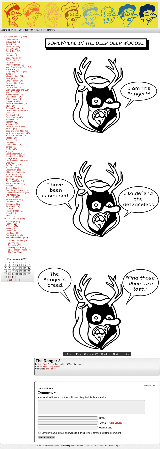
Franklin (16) (11, 53)
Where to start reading (37, 30)
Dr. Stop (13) (11, 208)
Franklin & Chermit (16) (16, 135)
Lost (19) (10, 142)
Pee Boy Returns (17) (15, 183)
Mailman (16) (11, 122)
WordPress (75, 446)
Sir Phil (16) (11, 44)
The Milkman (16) (13, 88)
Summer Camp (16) (14, 108)
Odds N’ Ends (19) (14, 58)
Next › (116, 354)
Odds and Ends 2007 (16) (17, 131)
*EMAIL (110, 422)
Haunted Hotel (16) (14, 156)
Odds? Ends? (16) (14, 145)
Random (105, 354)
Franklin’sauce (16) (14, 117)
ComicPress (88, 446)
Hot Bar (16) (11, 149)
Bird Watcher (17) (13, 165)
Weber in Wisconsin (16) (16, 104)
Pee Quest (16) (12, 115)
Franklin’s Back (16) (14, 211)
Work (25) (10, 78)
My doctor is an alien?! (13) (18, 133)
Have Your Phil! (44, 364)
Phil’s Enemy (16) (13, 99)
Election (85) (11, 231)
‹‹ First (68, 354)
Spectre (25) (13, 243)
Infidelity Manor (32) (17, 247)
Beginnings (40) (13, 222)
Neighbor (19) (12, 124)
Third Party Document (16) (17, 190)
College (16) (11, 158)
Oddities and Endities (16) (17, 192)
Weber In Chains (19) (15, 126)
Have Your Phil (80, 15)
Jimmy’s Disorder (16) (18, 241)
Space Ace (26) (12, 69)
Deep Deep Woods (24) (16, 72)
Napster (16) (11, 138)
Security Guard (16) (14, 188)
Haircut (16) (11, 213)
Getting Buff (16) (13, 42)
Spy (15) (10, 151)
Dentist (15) (11, 147)
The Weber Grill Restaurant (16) (13, 203)
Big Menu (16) (12, 179)
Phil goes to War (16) (15, 65)
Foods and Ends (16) (15, 181)
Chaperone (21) (13, 101)
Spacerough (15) (13, 170)
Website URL (105, 427)
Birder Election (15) (14, 199)
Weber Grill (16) (13, 46)
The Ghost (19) (12, 60)
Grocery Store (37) (14, 40)
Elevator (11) (11, 215)
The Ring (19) (12, 56)
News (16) (10, 106)
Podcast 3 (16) (12, 197)
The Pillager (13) (13, 195)
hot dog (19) (11, 129)
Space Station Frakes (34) (19, 250)
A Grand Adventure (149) (17, 237)
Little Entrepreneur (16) (16, 154)
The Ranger (51, 369)
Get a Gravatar (115, 423)
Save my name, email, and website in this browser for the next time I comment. (81, 433)
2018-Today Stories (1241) (15, 37)
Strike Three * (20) (14, 97)
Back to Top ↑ (114, 446)
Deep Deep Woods (51, 366)
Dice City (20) (12, 49)
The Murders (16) (13, 62)
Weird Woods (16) (14, 177)
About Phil (9, 30)
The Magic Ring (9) (14, 235)
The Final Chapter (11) (18, 252)
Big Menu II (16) (13, 206)
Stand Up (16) (12, 119)
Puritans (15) (11, 186)
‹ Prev (78, 354)
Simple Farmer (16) (14, 81)
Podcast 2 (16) (12, 167)
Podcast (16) (11, 140)
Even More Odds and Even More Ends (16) (17, 91)
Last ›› (126, 354)
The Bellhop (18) (13, 51)
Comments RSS (149, 386)
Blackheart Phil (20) (14, 94)
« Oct (9, 280)
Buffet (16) (10, 74)
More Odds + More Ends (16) (19, 67)
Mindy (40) (10, 228)
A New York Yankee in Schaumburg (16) (15, 173)
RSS (106, 446)
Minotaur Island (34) (15, 76)
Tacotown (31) (14, 245)
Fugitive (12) (11, 224)
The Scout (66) (12, 233)
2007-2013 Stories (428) (14, 218)
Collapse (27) (12, 226)
